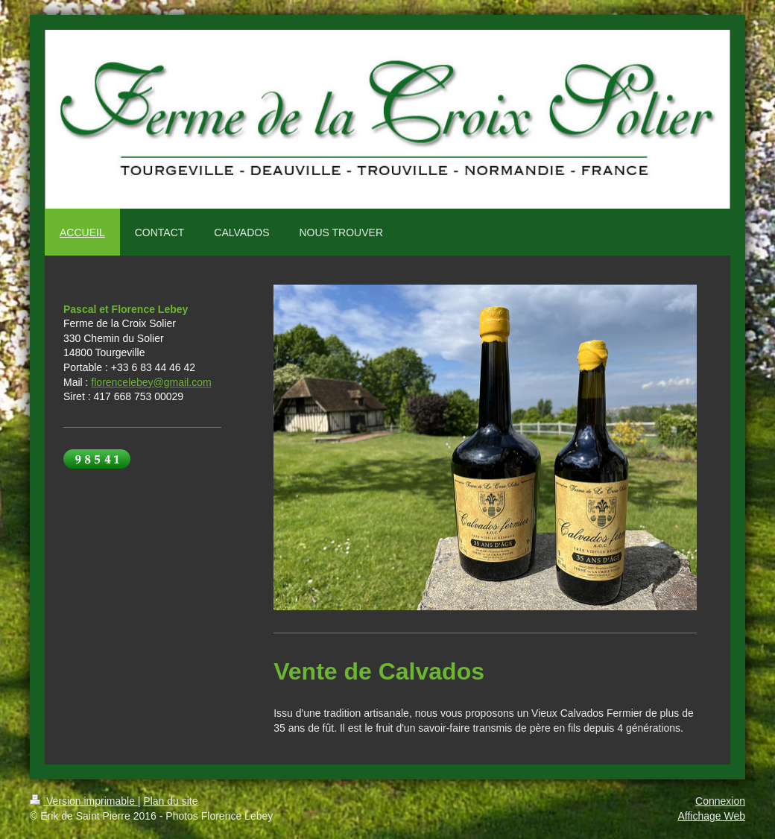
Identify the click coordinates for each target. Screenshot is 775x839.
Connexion (720, 801)
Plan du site (170, 801)
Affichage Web (711, 816)
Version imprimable (84, 801)
